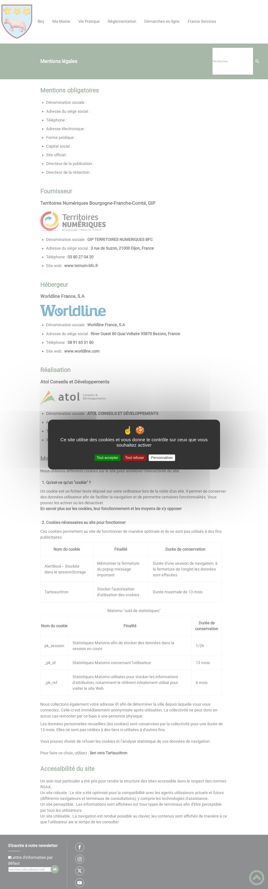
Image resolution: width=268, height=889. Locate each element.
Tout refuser (134, 458)
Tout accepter (107, 458)
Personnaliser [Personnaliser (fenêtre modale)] (162, 458)
